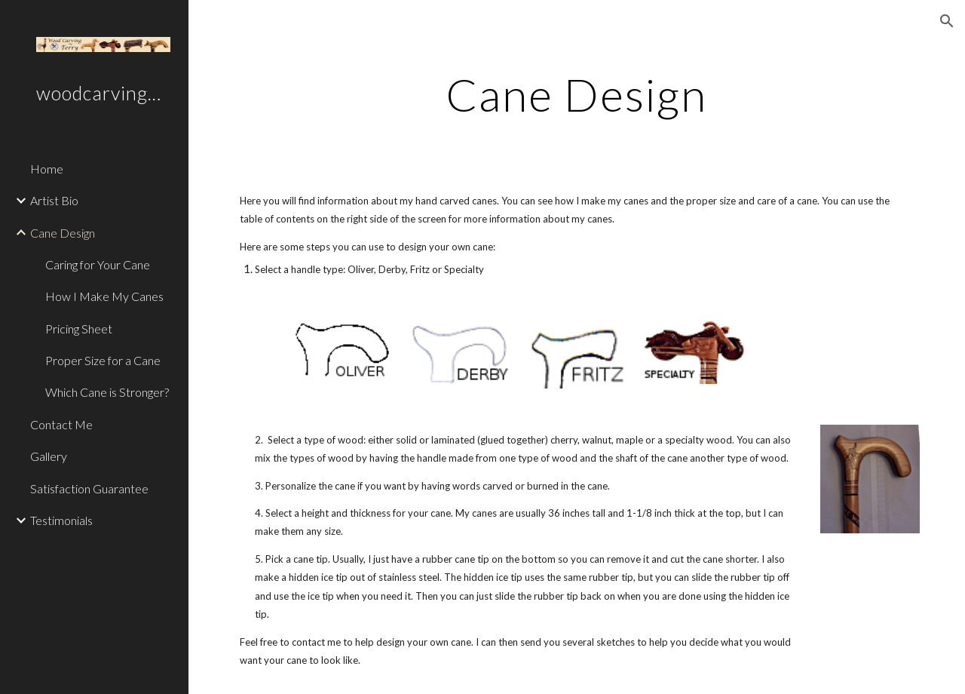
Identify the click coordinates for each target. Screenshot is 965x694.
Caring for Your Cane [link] (97, 264)
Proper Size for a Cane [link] (103, 360)
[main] (576, 94)
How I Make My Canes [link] (104, 296)
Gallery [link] (48, 456)
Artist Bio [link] (54, 200)
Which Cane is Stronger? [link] (107, 392)
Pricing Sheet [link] (78, 328)
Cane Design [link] (62, 233)
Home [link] (46, 168)
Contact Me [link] (61, 424)
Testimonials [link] (61, 520)
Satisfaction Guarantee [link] (89, 488)
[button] (947, 21)
